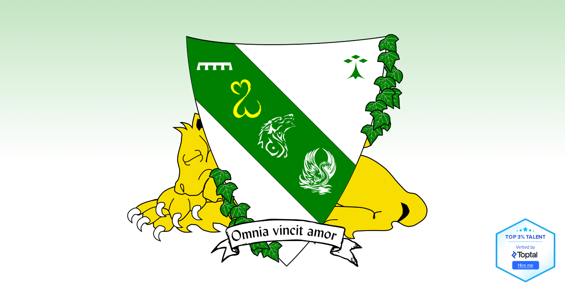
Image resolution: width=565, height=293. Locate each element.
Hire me (526, 265)
